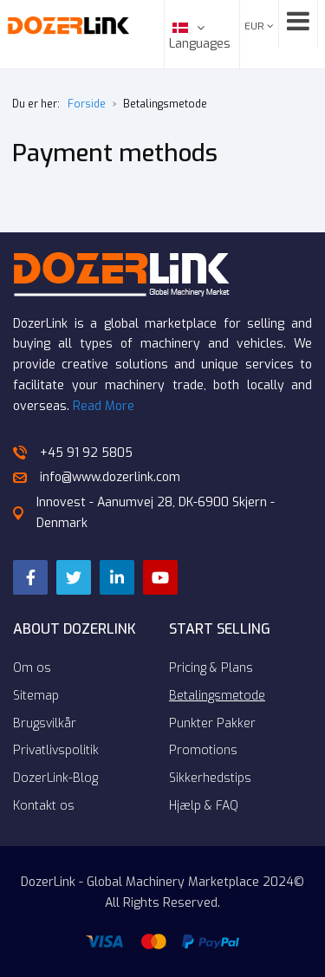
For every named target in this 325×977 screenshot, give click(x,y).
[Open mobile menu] (298, 23)
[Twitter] (73, 577)
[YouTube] (160, 577)
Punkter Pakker (212, 723)
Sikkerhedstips (210, 778)
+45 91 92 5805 (73, 453)
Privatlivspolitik (56, 750)
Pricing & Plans (211, 668)
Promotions (203, 750)
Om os (32, 668)
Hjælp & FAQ (203, 806)
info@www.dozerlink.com (96, 477)
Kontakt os (44, 806)
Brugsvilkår (44, 723)
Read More (103, 406)
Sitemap (36, 695)
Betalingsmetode (217, 695)
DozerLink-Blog (55, 778)
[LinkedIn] (117, 577)
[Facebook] (30, 577)
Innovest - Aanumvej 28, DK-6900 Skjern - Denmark (144, 512)
